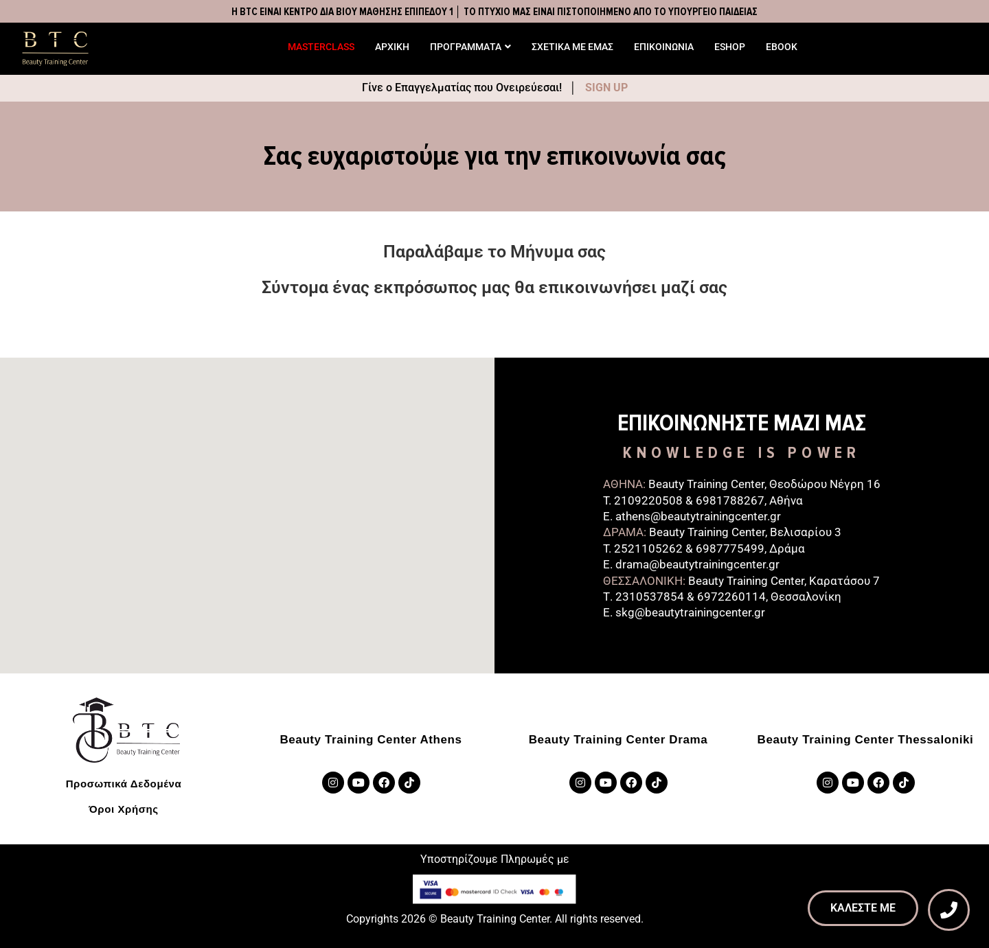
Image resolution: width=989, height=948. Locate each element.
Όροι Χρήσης (123, 809)
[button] (247, 495)
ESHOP (729, 46)
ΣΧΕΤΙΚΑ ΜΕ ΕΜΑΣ (572, 46)
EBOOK (781, 46)
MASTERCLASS (321, 46)
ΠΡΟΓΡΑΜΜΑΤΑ (470, 46)
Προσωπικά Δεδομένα (124, 783)
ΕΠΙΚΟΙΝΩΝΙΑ (664, 46)
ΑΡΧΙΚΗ (392, 46)
